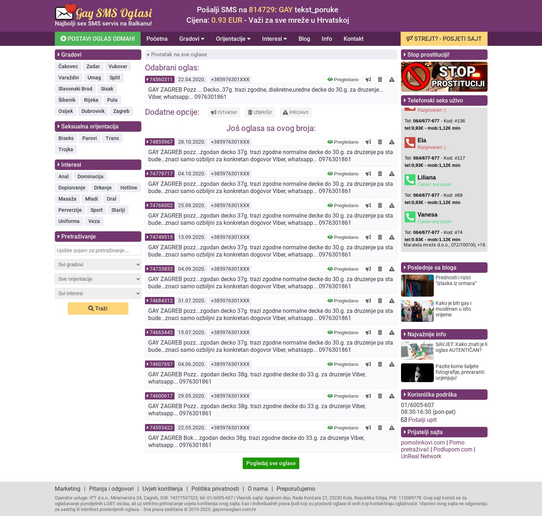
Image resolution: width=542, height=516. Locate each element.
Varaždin (68, 77)
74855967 (161, 142)
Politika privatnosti (215, 488)
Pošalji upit (422, 419)
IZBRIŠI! (260, 112)
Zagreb (121, 111)
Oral (111, 199)
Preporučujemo (296, 488)
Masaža (67, 199)
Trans (112, 138)
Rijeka (91, 100)
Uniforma (69, 221)
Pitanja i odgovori (111, 488)
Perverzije (70, 210)
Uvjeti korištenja (162, 488)
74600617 (161, 396)
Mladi (91, 199)
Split (115, 77)
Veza (94, 221)
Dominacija (90, 176)
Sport (97, 210)
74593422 (161, 427)
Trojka (65, 149)
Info (327, 38)
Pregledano (343, 79)
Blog (304, 38)
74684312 (161, 300)
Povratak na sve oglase (179, 54)
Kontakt (353, 38)
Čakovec (68, 66)
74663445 (161, 332)
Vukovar (118, 66)
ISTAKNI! (224, 112)
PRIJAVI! (296, 112)
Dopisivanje (71, 188)
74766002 (161, 205)
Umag (94, 77)
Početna (157, 38)
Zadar (93, 66)
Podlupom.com (452, 449)
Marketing (67, 488)
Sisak (107, 89)
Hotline (128, 188)
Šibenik (66, 100)
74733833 (161, 269)
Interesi (274, 38)
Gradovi (191, 38)
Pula (112, 100)
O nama (258, 488)
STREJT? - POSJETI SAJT (444, 38)
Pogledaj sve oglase (271, 463)
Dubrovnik (93, 111)
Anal (63, 176)
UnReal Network (421, 456)
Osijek (65, 111)
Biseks (66, 138)
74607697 (161, 364)
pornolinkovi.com (423, 442)
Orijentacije (233, 38)
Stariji (118, 210)
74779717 (161, 173)
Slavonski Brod (75, 89)
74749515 (161, 237)
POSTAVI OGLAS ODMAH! (97, 38)
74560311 (161, 79)
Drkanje (103, 188)
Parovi (89, 138)
